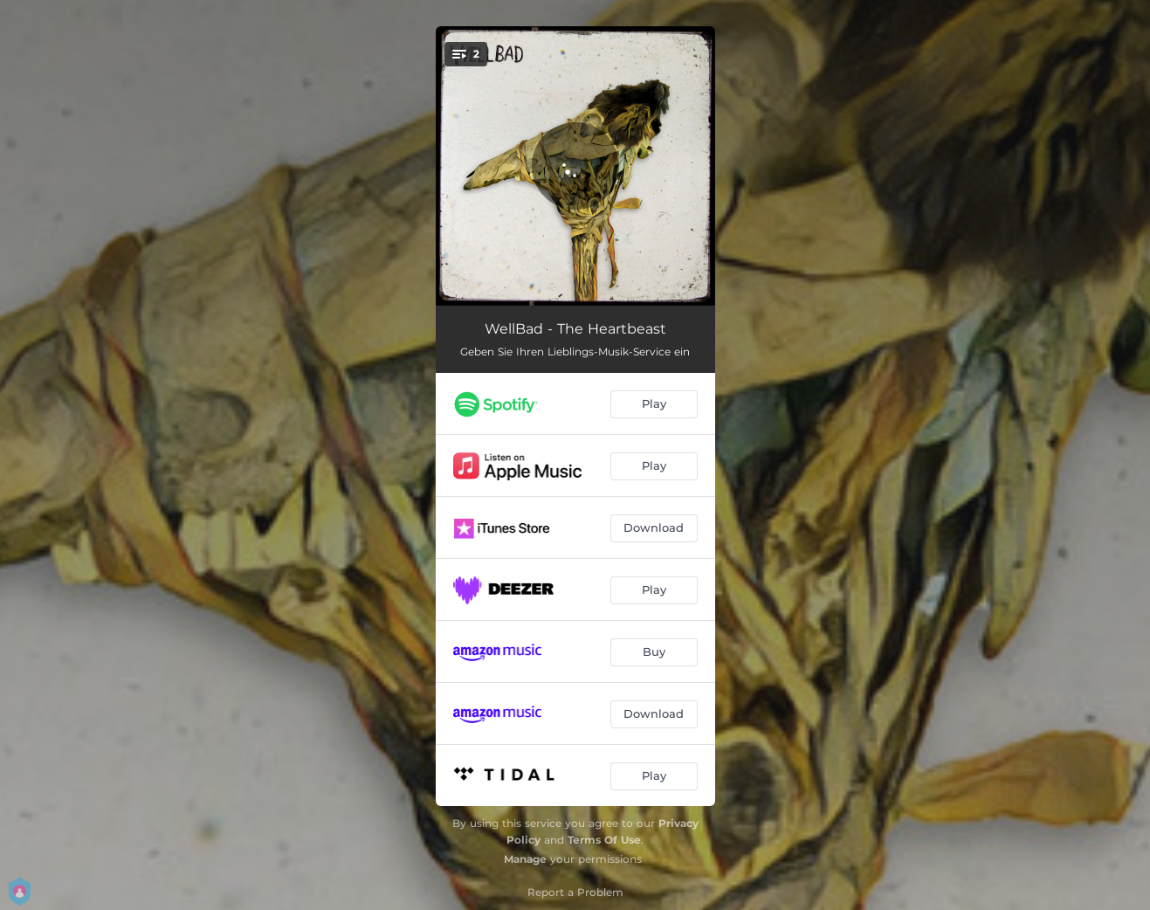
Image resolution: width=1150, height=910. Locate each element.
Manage (525, 858)
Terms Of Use (604, 839)
